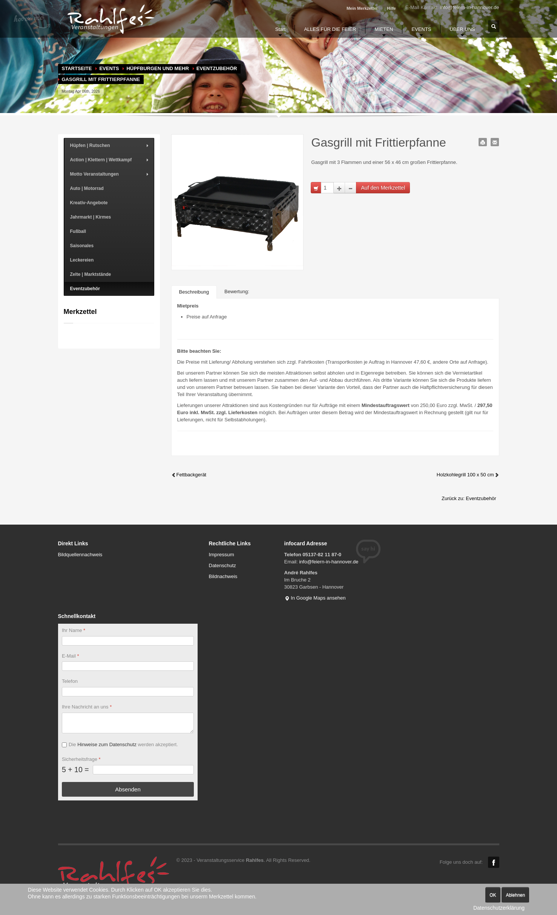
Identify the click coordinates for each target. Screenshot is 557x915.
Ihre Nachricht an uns (87, 707)
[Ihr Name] (128, 641)
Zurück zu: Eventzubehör (469, 498)
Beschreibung (194, 292)
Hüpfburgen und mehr (157, 68)
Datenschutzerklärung (499, 908)
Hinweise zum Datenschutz (107, 744)
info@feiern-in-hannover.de (469, 7)
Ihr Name (73, 630)
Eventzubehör (216, 68)
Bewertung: (236, 291)
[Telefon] (128, 692)
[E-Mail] (128, 666)
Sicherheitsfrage (81, 759)
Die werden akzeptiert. (123, 744)
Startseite (77, 68)
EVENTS (109, 68)
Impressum (221, 554)
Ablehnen (515, 895)
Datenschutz (222, 565)
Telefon (70, 681)
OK (492, 895)
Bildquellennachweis (80, 554)
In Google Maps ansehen (315, 598)
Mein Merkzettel (362, 8)
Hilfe (391, 8)
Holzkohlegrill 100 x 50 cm (468, 474)
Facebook (493, 862)
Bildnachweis (223, 576)
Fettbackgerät (189, 474)
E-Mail (70, 656)
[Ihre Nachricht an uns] (128, 723)
